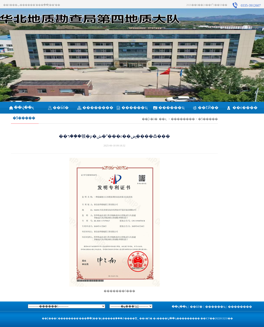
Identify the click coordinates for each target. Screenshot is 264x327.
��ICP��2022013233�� (216, 318)
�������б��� (114, 291)
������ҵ (131, 107)
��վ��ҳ (21, 107)
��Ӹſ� (58, 107)
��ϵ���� (242, 107)
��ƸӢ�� (205, 107)
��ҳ (162, 119)
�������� (95, 107)
